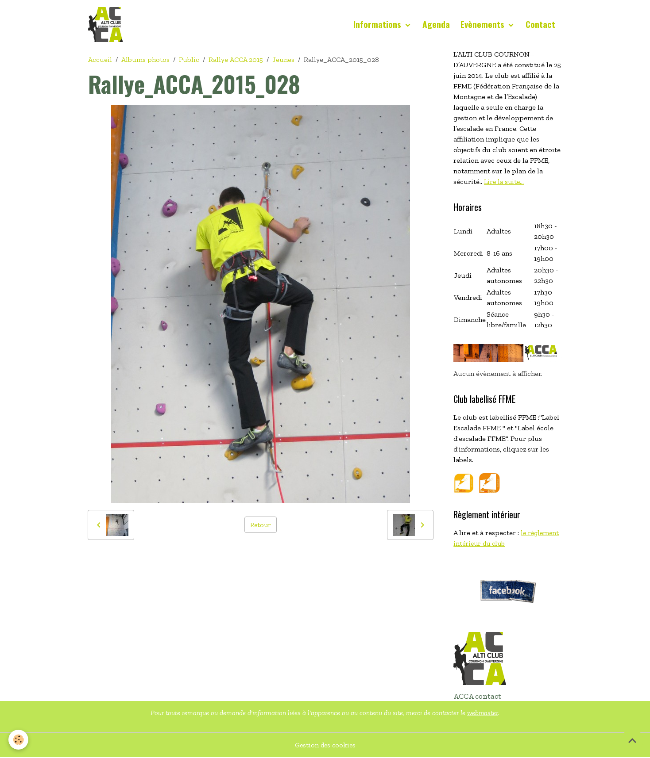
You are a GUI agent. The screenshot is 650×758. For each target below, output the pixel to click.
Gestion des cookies (325, 745)
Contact (540, 24)
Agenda (436, 24)
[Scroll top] (632, 740)
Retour (260, 525)
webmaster (483, 713)
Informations (378, 24)
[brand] (107, 24)
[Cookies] (19, 740)
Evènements (483, 24)
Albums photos (145, 60)
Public (189, 60)
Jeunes (283, 60)
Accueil (100, 60)
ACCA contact (477, 696)
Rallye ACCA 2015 (236, 60)
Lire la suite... (505, 182)
